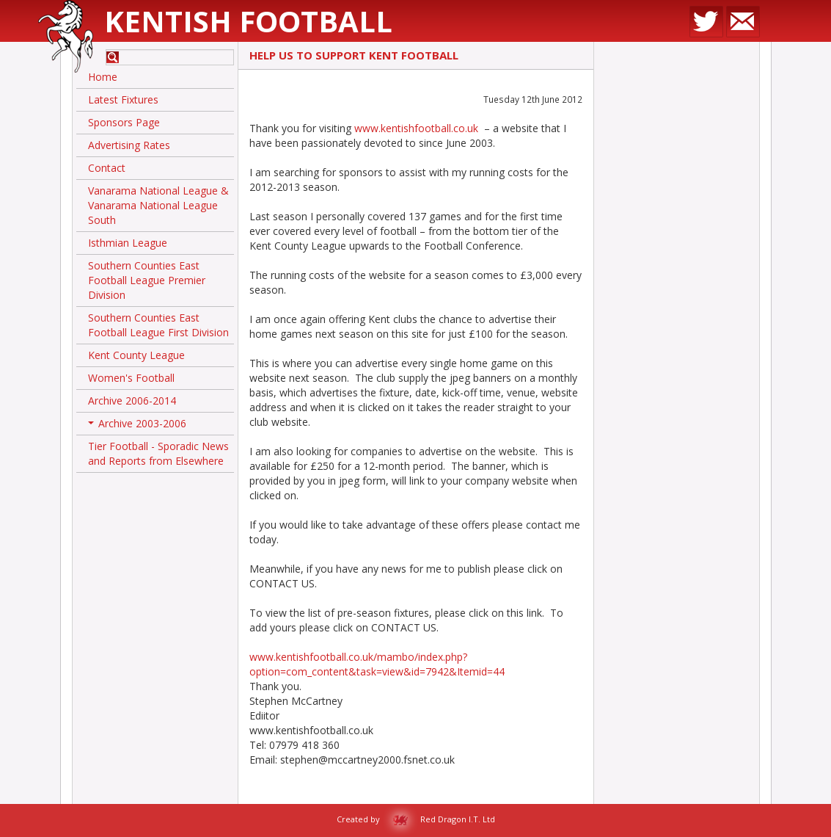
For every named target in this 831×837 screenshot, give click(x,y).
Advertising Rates (129, 145)
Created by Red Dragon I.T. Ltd (416, 819)
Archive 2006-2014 (132, 400)
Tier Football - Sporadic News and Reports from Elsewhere (158, 453)
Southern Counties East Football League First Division (158, 325)
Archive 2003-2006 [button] (137, 425)
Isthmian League (127, 243)
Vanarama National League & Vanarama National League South (158, 205)
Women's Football (131, 378)
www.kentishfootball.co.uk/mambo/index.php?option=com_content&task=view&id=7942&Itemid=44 (377, 664)
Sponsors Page (124, 122)
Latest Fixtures (123, 99)
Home (102, 77)
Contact (106, 168)
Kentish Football (248, 21)
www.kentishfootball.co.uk (416, 128)
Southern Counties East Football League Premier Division (146, 280)
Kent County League (136, 355)
